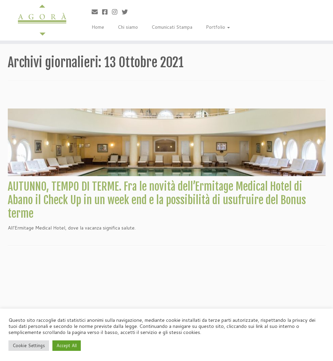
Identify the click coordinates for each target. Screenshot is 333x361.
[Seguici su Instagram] (117, 11)
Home (98, 27)
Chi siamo (128, 27)
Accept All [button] (66, 345)
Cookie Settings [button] (29, 345)
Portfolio (218, 27)
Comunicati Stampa (171, 27)
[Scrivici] (97, 11)
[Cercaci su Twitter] (127, 11)
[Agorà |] (39, 20)
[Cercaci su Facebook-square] (107, 11)
